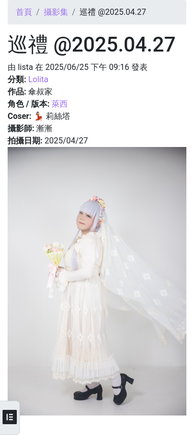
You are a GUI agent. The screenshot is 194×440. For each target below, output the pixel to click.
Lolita (38, 79)
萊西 (59, 104)
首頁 (24, 12)
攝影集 (56, 12)
